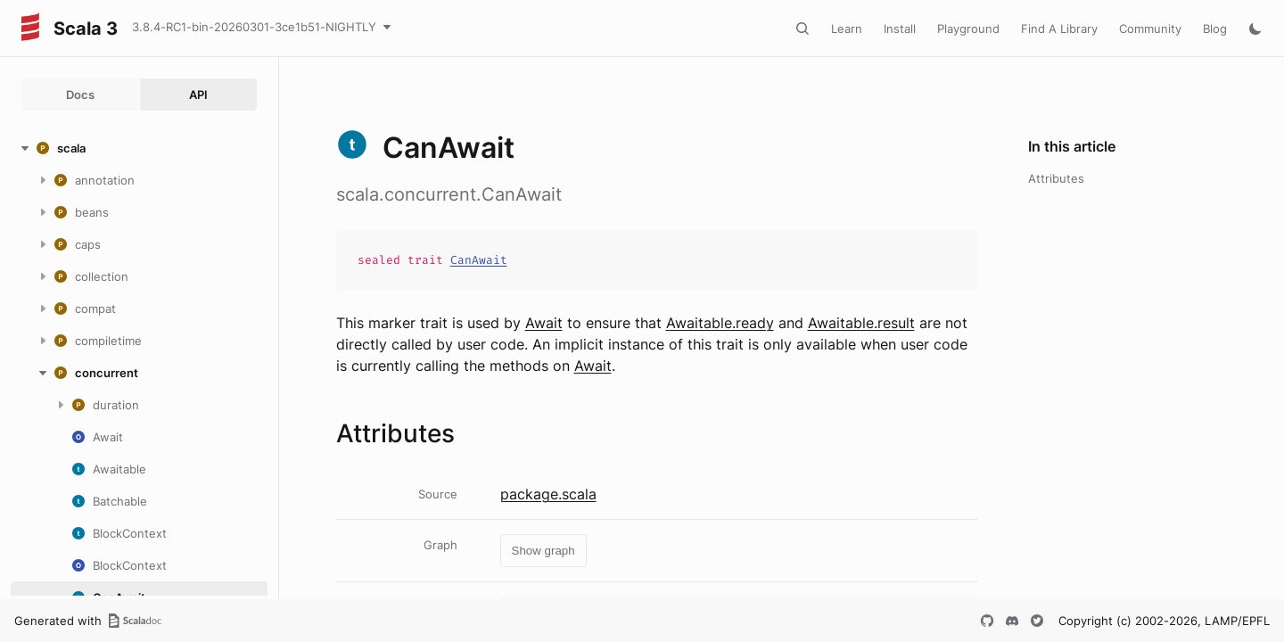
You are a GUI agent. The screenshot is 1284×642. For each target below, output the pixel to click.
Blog (1215, 28)
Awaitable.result (861, 323)
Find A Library (1059, 28)
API (198, 94)
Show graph (543, 550)
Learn (846, 28)
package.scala (548, 494)
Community (1150, 28)
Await (544, 323)
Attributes (1056, 178)
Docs (80, 94)
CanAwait (478, 260)
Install (900, 28)
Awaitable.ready (720, 323)
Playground (968, 28)
